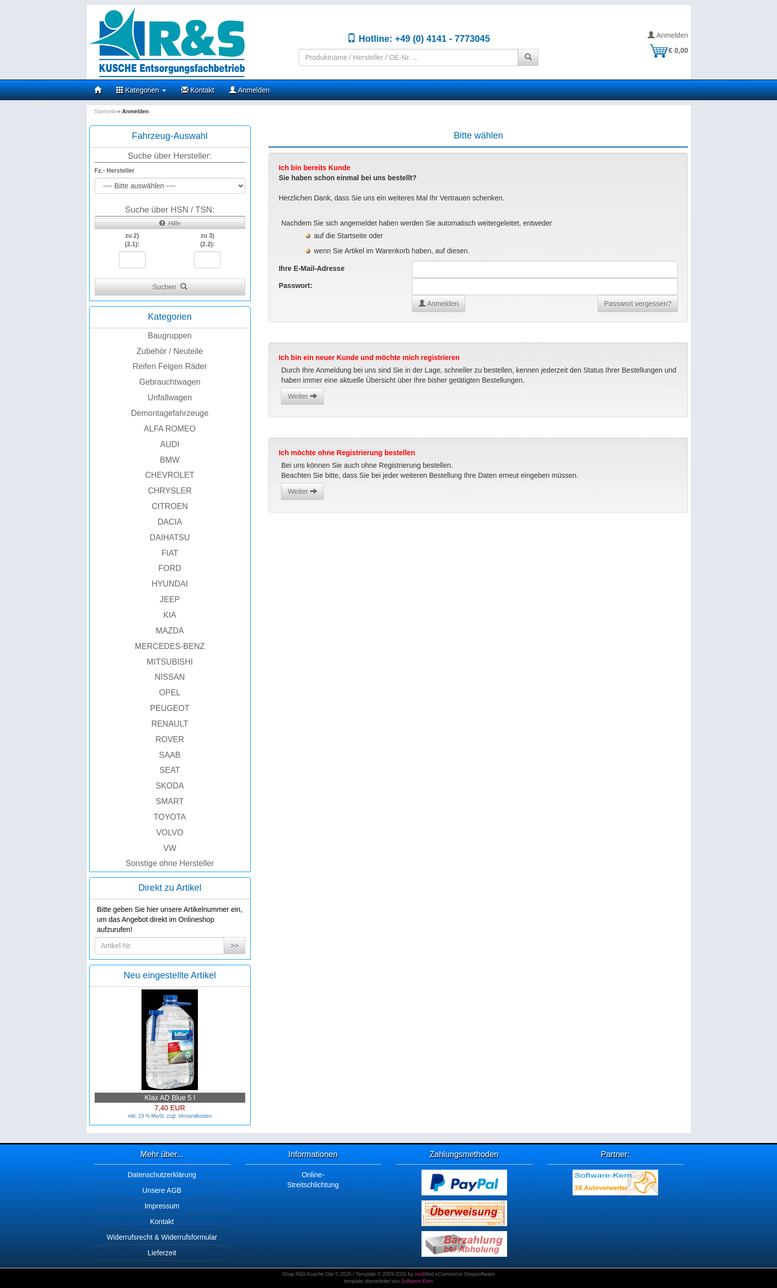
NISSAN (170, 677)
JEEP (170, 599)
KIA (169, 615)
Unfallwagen (170, 397)
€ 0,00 (668, 50)
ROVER (170, 739)
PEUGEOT (169, 708)
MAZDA (170, 630)
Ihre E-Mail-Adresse (311, 268)
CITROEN (170, 506)
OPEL (170, 692)
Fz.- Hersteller (114, 170)
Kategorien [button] (141, 90)
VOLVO (169, 832)
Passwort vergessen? (638, 304)
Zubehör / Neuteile (169, 351)
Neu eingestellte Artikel (170, 975)
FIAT (169, 553)
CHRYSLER (170, 490)
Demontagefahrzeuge (169, 413)
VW (169, 848)
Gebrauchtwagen (169, 382)
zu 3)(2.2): (207, 240)
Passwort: (295, 285)
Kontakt (197, 90)
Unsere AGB (162, 1190)
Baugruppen (170, 335)
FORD (169, 568)
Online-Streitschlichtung (313, 1180)
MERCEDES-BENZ (170, 646)
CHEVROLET (169, 475)
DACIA (170, 522)
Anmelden (668, 35)
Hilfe (170, 223)
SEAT (170, 770)
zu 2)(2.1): (132, 240)
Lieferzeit (162, 1253)
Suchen (170, 287)
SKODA (170, 785)
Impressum (162, 1206)
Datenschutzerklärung (161, 1175)
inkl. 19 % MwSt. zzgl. (153, 1116)
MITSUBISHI (170, 662)
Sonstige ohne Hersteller (170, 863)
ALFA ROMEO (170, 428)
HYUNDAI (170, 584)
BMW (170, 460)
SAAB (170, 755)
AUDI (169, 444)
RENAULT (169, 724)
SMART (170, 801)
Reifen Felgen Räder (169, 366)
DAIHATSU (170, 537)
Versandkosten (194, 1116)
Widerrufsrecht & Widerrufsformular (162, 1237)
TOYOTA (170, 817)
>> (234, 946)
